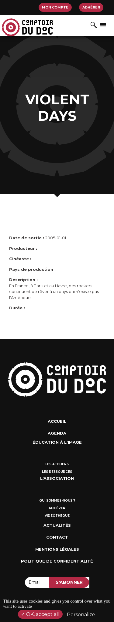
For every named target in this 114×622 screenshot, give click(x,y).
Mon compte (55, 7)
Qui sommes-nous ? (57, 501)
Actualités (57, 525)
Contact (57, 537)
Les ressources (57, 472)
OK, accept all (40, 614)
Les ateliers (57, 464)
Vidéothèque (57, 516)
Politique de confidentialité (57, 561)
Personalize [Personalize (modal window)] (81, 614)
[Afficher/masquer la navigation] (103, 24)
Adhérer (91, 7)
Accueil (57, 421)
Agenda (57, 433)
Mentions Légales (57, 549)
